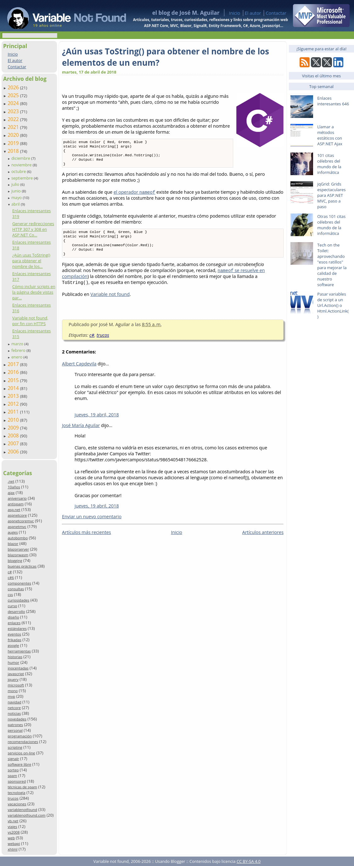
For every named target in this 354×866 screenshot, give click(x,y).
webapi (14, 843)
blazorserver (18, 549)
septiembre (22, 178)
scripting (15, 747)
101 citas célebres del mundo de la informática (329, 164)
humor (13, 662)
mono (13, 690)
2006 (14, 451)
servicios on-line (21, 753)
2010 (14, 419)
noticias (14, 713)
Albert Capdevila (79, 371)
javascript (16, 673)
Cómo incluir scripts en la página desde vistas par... (33, 292)
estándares (17, 628)
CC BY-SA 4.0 (249, 861)
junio (16, 191)
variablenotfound (22, 809)
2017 (14, 364)
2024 (14, 103)
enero (17, 357)
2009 (14, 427)
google (13, 645)
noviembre (22, 165)
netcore (14, 707)
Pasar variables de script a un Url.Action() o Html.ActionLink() (333, 305)
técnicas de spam (22, 787)
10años (14, 487)
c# (10, 571)
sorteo (13, 770)
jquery (13, 679)
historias (15, 656)
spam (12, 775)
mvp (11, 696)
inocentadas (18, 668)
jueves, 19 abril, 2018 (97, 422)
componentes (19, 583)
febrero (18, 350)
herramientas (19, 651)
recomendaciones (23, 741)
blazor (13, 543)
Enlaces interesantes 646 (333, 101)
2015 (14, 380)
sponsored (17, 781)
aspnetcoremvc (21, 521)
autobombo (18, 538)
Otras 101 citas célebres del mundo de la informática (331, 225)
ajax (11, 492)
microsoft (16, 685)
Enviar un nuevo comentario (91, 524)
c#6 (11, 577)
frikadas (14, 639)
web (11, 837)
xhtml (12, 849)
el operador (134, 196)
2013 (14, 395)
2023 (14, 111)
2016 (14, 372)
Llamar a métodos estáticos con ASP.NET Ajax (329, 135)
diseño (13, 617)
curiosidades (18, 600)
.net (11, 481)
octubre (19, 171)
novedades (17, 719)
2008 (14, 435)
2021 (14, 127)
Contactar (276, 13)
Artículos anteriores (263, 540)
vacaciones (17, 804)
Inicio (234, 13)
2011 (14, 411)
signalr (13, 758)
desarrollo (16, 611)
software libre (19, 764)
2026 (14, 87)
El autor (253, 13)
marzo (17, 344)
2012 (14, 403)
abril (16, 204)
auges (13, 532)
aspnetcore (17, 515)
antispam (16, 504)
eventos (14, 634)
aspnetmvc (17, 526)
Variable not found (110, 302)
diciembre (21, 158)
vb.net (13, 821)
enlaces (14, 622)
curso (12, 605)
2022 (14, 119)
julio (15, 184)
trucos (13, 798)
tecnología (16, 792)
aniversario (17, 498)
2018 (14, 150)
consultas (16, 588)
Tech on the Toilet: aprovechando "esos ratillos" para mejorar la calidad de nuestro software (331, 264)
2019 (14, 143)
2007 (14, 443)
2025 (14, 95)
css (10, 594)
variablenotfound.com (26, 815)
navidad (14, 702)
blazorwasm (18, 554)
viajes (12, 826)
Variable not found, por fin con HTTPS (30, 320)
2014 (14, 388)
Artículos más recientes (86, 540)
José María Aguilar (81, 433)
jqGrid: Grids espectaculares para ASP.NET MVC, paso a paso (331, 195)
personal (15, 730)
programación (19, 736)
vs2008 (14, 832)
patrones (15, 724)
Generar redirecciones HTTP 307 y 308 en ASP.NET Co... (33, 229)
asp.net (14, 509)
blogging (15, 560)
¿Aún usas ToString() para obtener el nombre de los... (31, 260)
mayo (17, 197)
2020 (14, 134)
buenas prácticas (22, 566)
